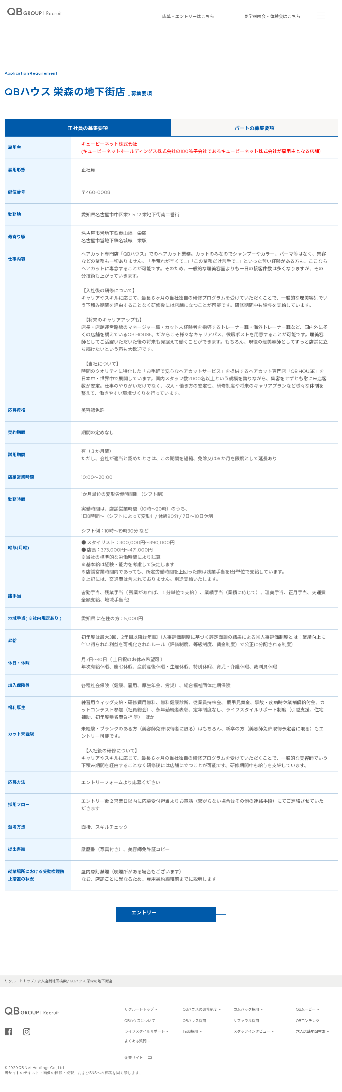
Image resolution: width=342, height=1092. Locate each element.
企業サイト (134, 1057)
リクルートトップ (139, 1009)
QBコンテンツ (307, 1020)
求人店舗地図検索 (310, 1031)
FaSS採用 (190, 1031)
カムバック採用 (246, 1009)
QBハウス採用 (194, 1020)
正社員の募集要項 (88, 128)
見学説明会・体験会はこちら (272, 16)
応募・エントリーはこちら (188, 16)
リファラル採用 (246, 1020)
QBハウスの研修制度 (200, 1009)
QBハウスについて (140, 1020)
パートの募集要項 (254, 128)
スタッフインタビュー (251, 1031)
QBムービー (306, 1009)
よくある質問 (136, 1041)
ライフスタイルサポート (145, 1031)
